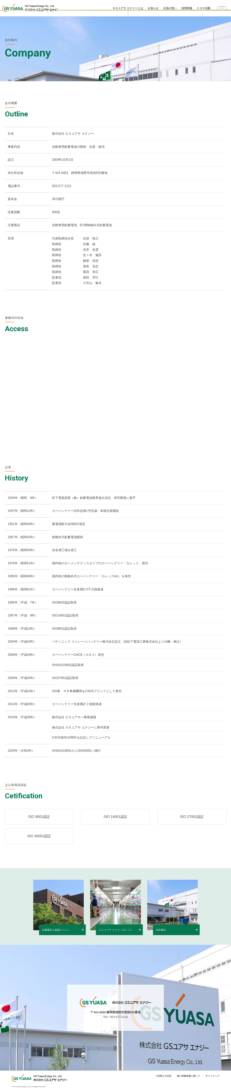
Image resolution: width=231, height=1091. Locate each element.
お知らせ (144, 8)
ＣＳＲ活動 (194, 8)
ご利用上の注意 (163, 1076)
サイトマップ (212, 1076)
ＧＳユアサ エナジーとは (118, 8)
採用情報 (177, 8)
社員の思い (161, 8)
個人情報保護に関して (188, 1076)
